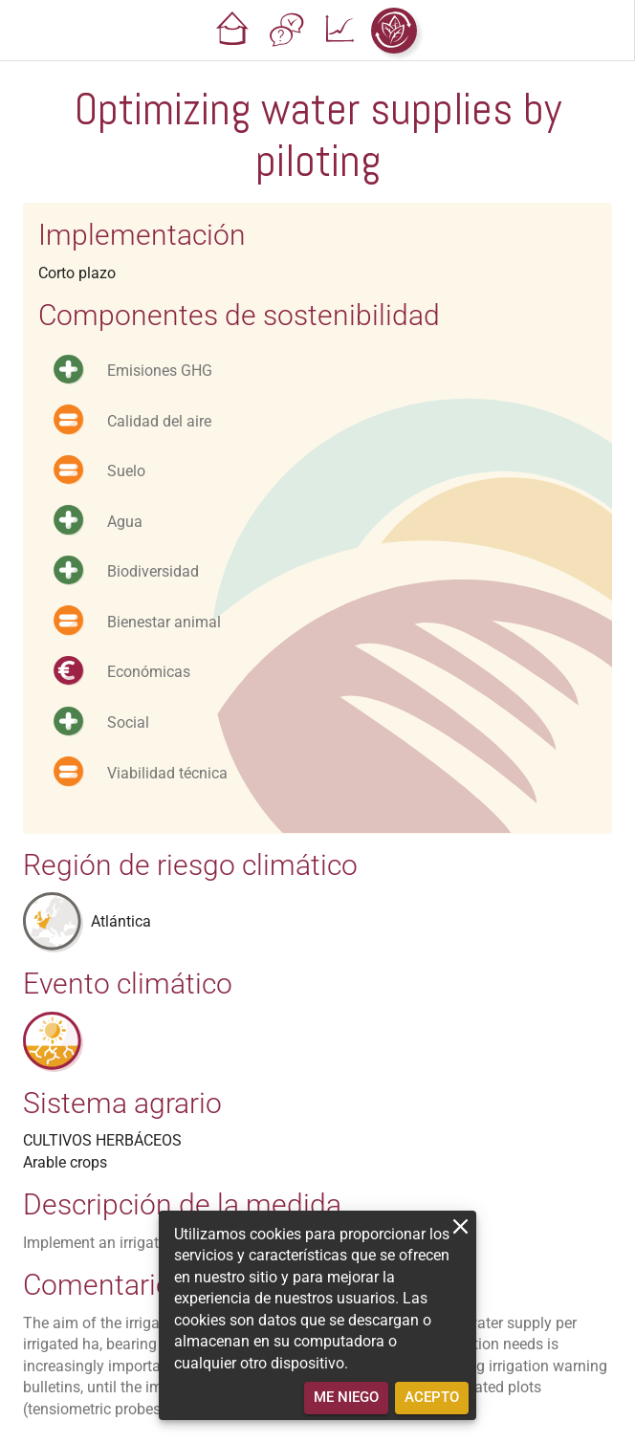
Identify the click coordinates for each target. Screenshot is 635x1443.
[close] (460, 1226)
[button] (233, 31)
